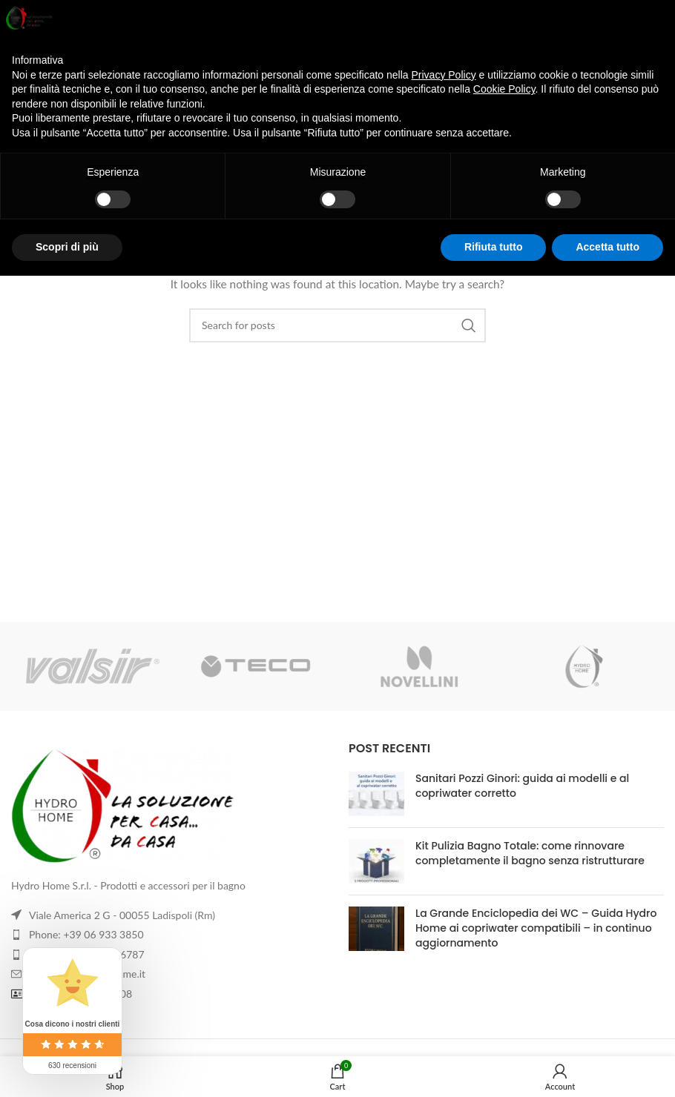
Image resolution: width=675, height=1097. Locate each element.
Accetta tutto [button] (607, 247)
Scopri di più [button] (67, 247)
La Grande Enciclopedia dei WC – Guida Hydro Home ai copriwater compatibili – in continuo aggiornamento (535, 927)
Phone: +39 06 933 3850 (86, 934)
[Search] (337, 325)
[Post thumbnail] (376, 794)
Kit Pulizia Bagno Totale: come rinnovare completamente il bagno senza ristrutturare (530, 853)
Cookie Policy (504, 89)
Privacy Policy (444, 75)
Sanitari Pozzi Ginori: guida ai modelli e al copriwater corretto (522, 786)
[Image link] (168, 806)
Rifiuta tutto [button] (493, 247)
